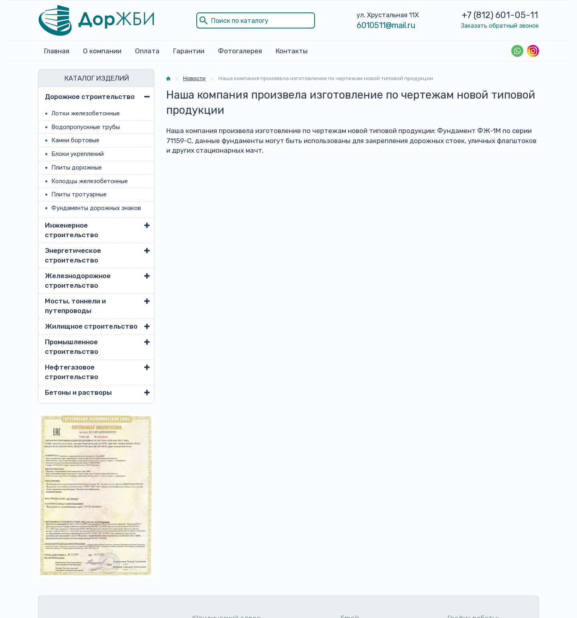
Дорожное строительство (90, 97)
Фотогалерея (240, 51)
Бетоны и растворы (78, 392)
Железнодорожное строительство (78, 280)
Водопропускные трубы (85, 127)
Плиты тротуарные (79, 194)
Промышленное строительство (71, 346)
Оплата (147, 51)
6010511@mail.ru (386, 25)
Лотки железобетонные (85, 113)
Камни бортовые (75, 140)
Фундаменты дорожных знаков (96, 208)
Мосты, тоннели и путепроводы (75, 306)
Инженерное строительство (71, 230)
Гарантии (188, 51)
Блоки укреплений (77, 154)
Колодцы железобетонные (89, 181)
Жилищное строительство (91, 326)
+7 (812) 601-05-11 (500, 15)
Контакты (292, 51)
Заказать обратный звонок (500, 25)
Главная (56, 51)
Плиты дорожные (76, 167)
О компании (102, 51)
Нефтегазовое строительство (71, 372)
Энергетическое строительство (73, 255)
